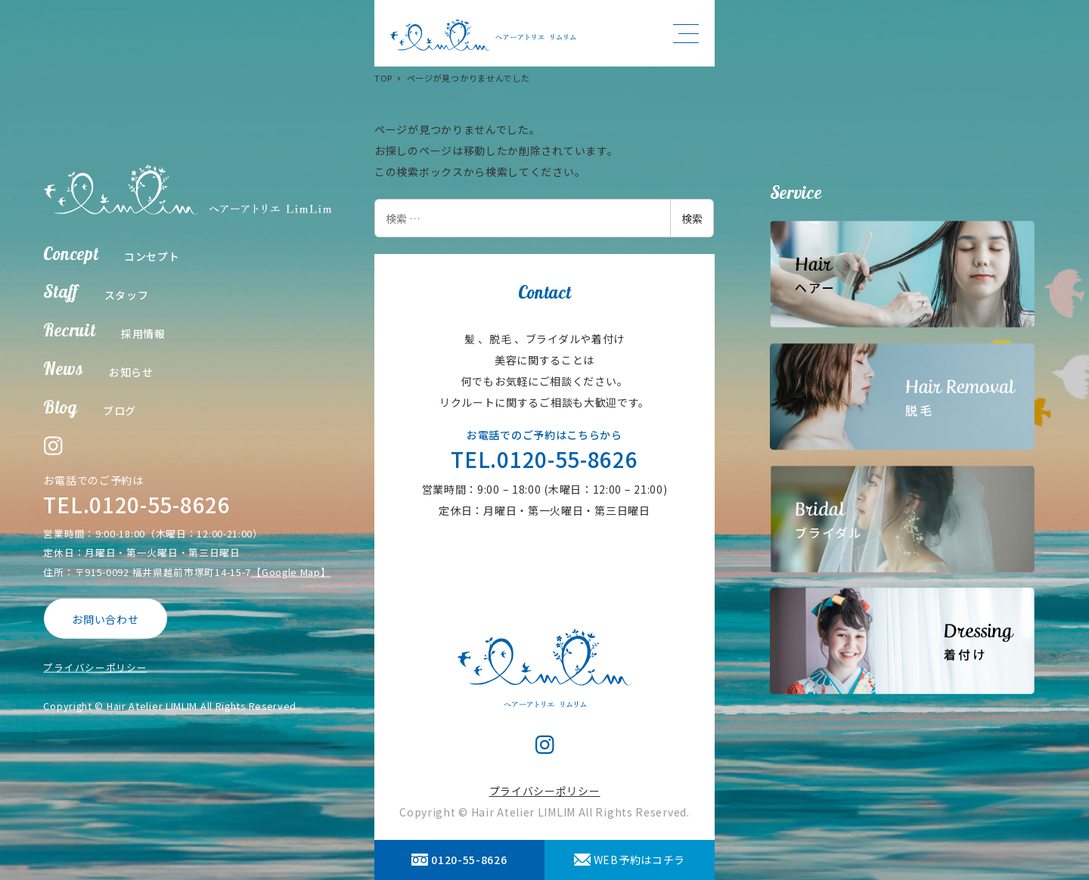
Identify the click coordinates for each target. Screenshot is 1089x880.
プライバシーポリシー (95, 667)
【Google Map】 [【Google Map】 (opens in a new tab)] (290, 571)
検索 (692, 218)
